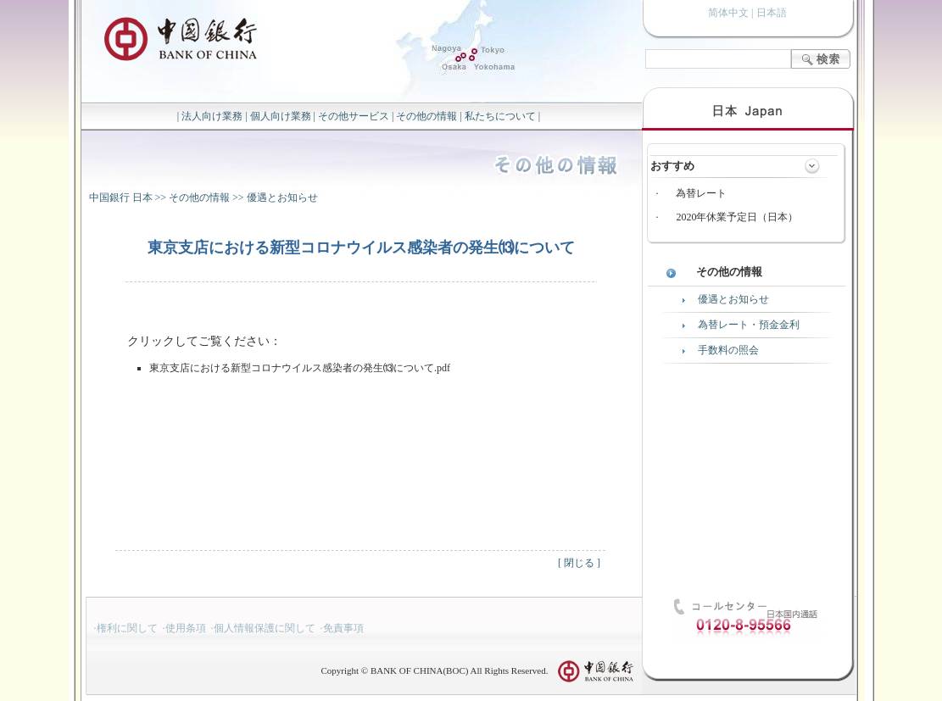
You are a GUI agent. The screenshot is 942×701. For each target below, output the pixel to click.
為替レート (701, 193)
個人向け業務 (280, 116)
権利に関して (127, 628)
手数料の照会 (728, 350)
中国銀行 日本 (121, 197)
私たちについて (500, 116)
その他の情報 (426, 116)
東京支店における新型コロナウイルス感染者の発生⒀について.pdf (299, 368)
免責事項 (343, 628)
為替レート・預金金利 (749, 325)
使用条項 (185, 628)
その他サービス (353, 116)
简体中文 (728, 13)
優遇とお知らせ (282, 197)
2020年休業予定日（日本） (737, 217)
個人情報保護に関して (264, 628)
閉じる (579, 563)
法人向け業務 (211, 116)
